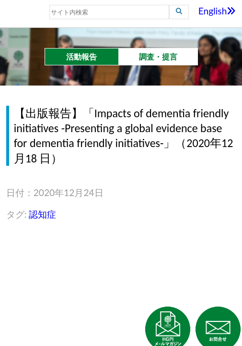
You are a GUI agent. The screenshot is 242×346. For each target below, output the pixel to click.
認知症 (42, 214)
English (217, 10)
